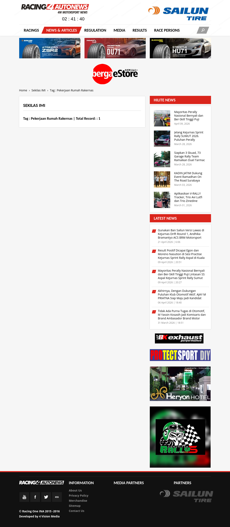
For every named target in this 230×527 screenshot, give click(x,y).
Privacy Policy (78, 495)
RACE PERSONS (167, 30)
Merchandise (78, 501)
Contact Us (76, 511)
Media (119, 30)
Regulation (95, 30)
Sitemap (74, 506)
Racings (31, 30)
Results (140, 30)
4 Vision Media (49, 516)
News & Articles (61, 30)
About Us (75, 490)
